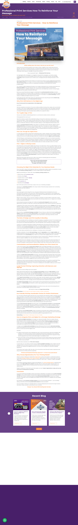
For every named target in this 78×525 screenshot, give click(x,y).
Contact (52, 1)
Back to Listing (60, 17)
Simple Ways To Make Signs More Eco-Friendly (32, 314)
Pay (56, 1)
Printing (47, 1)
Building (23, 1)
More (59, 1)
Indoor (32, 1)
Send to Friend (74, 17)
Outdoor (28, 1)
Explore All (39, 428)
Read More (18, 423)
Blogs (7, 17)
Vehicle (43, 1)
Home (3, 17)
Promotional (37, 1)
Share (74, 13)
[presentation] (9, 413)
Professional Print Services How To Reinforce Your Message (20, 17)
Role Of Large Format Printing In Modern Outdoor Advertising (36, 291)
